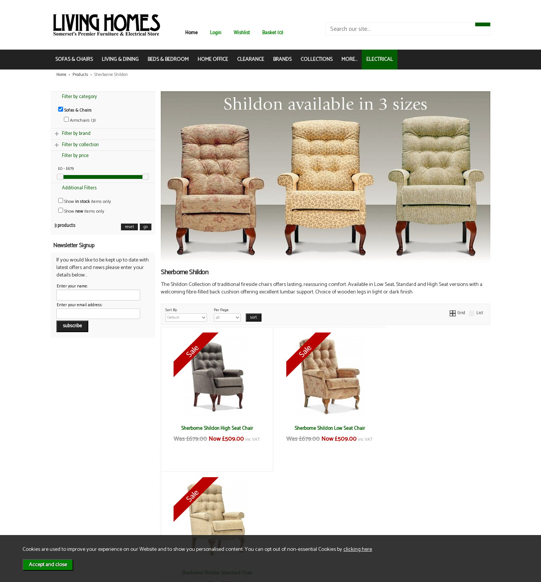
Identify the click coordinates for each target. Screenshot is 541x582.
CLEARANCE (250, 59)
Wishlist (242, 33)
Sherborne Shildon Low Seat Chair (325, 428)
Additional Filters (79, 188)
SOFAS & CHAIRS (74, 59)
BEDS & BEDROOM (168, 59)
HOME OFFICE (213, 59)
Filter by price (75, 156)
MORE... (349, 59)
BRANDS (282, 59)
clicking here (357, 549)
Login (215, 33)
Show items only (84, 201)
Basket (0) (272, 33)
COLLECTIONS (316, 59)
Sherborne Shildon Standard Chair (435, 428)
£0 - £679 (66, 168)
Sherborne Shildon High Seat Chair (215, 428)
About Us (71, 506)
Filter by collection (80, 145)
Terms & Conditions (153, 498)
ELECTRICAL (379, 59)
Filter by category (79, 97)
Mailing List (73, 522)
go (146, 227)
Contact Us (73, 514)
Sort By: (186, 314)
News (68, 498)
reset (129, 227)
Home (191, 33)
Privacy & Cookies (151, 514)
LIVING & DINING (120, 59)
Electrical (71, 530)
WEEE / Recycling (151, 522)
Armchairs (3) (80, 120)
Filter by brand (76, 134)
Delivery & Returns (152, 506)
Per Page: (227, 314)
